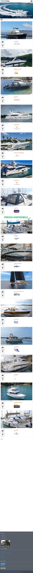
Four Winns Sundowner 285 (6, 262)
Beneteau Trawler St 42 (6, 39)
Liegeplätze (2, 555)
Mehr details (3, 563)
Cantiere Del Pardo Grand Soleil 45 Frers (9, 234)
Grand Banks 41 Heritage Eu (7, 401)
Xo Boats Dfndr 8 (4, 95)
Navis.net (23, 571)
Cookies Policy (3, 556)
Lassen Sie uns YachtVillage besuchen (6, 552)
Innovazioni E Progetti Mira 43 (7, 151)
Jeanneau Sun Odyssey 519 (6, 428)
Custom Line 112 (4, 123)
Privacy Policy (3, 558)
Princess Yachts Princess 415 (7, 345)
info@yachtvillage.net (4, 539)
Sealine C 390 (3, 317)
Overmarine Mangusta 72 (6, 373)
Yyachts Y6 (3, 289)
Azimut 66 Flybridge (5, 178)
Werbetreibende (3, 551)
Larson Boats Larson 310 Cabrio (7, 206)
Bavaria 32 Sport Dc (5, 67)
